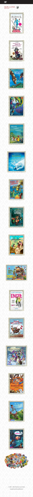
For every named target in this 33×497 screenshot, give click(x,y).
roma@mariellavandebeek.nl (16, 489)
